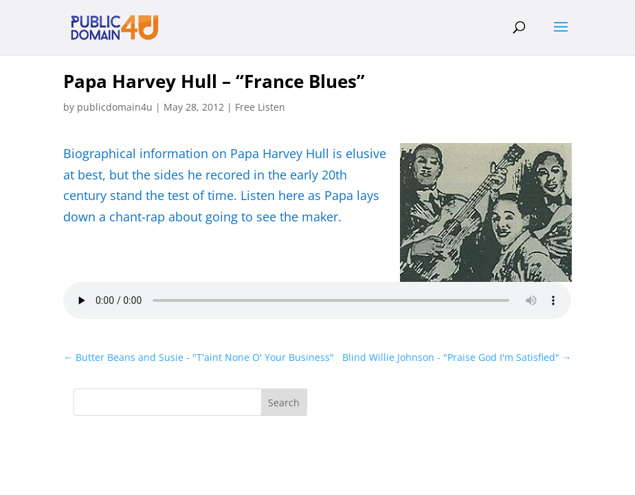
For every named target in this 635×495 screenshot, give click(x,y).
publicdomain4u (115, 106)
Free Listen (260, 106)
